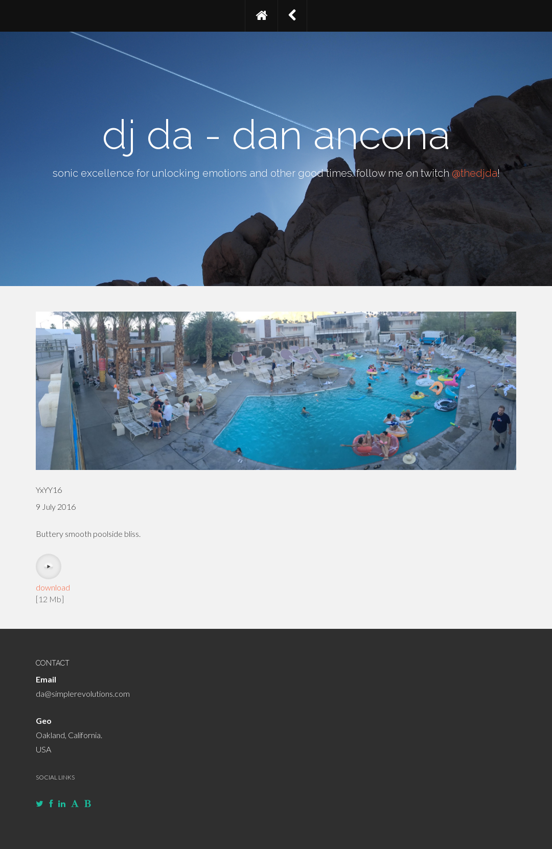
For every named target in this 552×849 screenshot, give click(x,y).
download (53, 587)
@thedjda (474, 173)
